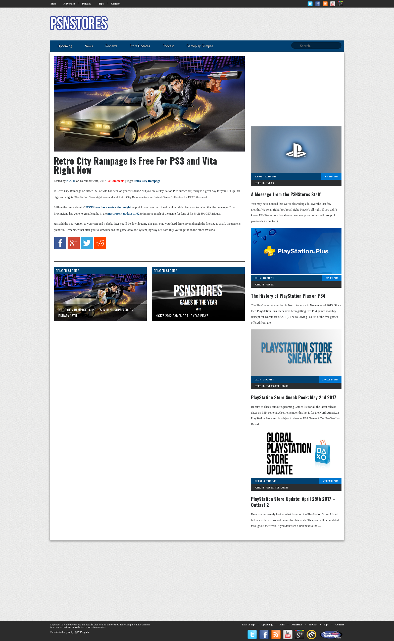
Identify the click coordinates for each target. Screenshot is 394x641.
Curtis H (259, 481)
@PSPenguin (82, 632)
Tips (101, 3)
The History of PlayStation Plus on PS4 (288, 295)
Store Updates (281, 386)
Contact (115, 3)
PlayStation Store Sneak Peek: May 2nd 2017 (293, 397)
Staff (53, 3)
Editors (258, 176)
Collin (258, 278)
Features (270, 183)
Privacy (86, 3)
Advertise (69, 3)
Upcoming (267, 624)
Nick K (70, 181)
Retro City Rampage (147, 181)
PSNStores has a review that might (108, 207)
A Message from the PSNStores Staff (286, 194)
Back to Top (248, 624)
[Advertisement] (252, 24)
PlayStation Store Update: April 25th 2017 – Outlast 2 (293, 502)
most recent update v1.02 (123, 213)
